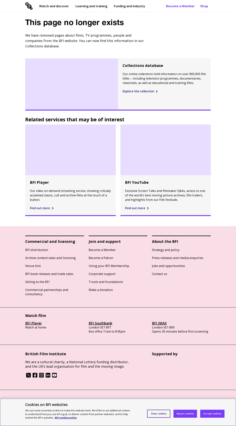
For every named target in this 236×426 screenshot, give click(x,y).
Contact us (159, 274)
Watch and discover (54, 6)
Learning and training (91, 6)
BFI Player (33, 323)
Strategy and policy (165, 250)
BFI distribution (36, 250)
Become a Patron (101, 258)
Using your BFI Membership (109, 266)
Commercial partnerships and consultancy (46, 292)
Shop (204, 6)
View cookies (159, 413)
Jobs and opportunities (168, 266)
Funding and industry (129, 6)
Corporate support (102, 274)
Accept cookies (212, 413)
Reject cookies (185, 413)
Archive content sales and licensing (50, 258)
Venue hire (33, 266)
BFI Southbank (100, 323)
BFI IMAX (159, 323)
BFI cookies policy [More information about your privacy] (66, 417)
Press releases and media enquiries (177, 258)
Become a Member (180, 6)
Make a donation (101, 290)
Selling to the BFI (37, 282)
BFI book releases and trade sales (49, 274)
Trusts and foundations (106, 282)
